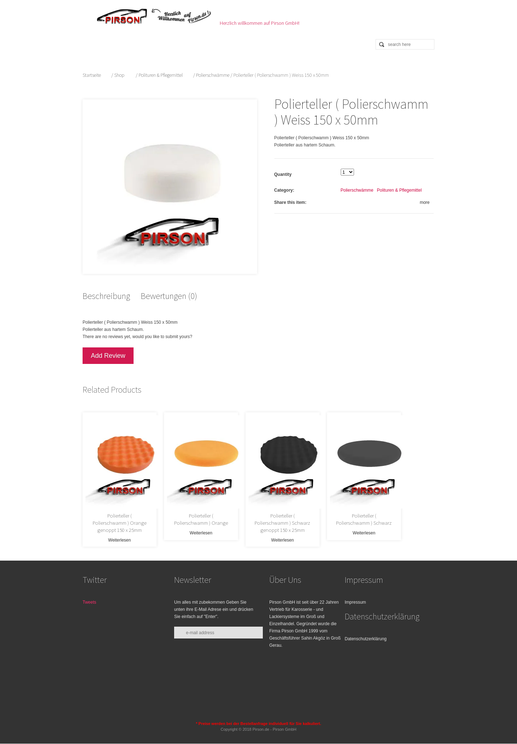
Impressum (355, 593)
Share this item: (291, 202)
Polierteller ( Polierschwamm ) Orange (213, 516)
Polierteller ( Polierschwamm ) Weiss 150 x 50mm (352, 111)
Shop (119, 75)
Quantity (284, 174)
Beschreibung (106, 292)
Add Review (108, 352)
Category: (285, 190)
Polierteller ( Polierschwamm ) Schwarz (393, 516)
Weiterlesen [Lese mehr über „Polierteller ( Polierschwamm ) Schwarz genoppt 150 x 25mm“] (303, 529)
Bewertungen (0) (169, 292)
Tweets (89, 593)
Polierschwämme (212, 75)
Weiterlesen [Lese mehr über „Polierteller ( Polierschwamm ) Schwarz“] (393, 529)
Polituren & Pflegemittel (161, 75)
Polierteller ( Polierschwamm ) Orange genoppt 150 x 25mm (123, 516)
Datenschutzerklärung (366, 630)
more (425, 202)
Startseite (92, 75)
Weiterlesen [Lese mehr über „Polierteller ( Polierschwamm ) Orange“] (213, 529)
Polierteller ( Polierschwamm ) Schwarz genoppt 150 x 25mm (303, 516)
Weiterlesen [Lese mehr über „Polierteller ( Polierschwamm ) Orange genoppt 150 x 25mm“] (123, 529)
